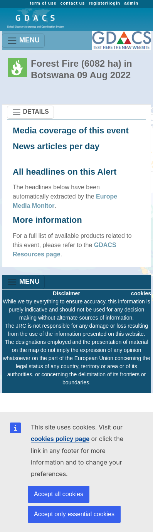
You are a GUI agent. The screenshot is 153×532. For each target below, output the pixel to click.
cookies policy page (60, 439)
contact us (72, 3)
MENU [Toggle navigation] (23, 40)
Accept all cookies (58, 494)
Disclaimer (66, 293)
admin (131, 3)
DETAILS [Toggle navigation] (30, 112)
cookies (141, 293)
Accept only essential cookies (74, 514)
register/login (104, 3)
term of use (43, 3)
